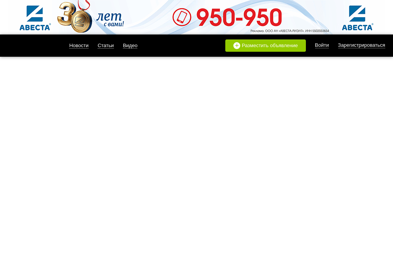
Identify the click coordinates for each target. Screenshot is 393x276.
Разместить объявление (265, 45)
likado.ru (29, 45)
